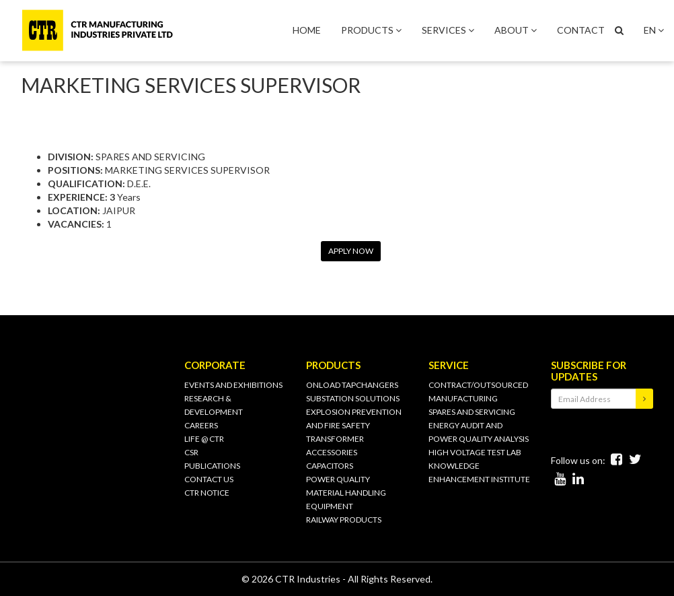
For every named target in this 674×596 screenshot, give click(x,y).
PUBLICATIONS (212, 466)
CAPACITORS (329, 466)
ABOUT (515, 30)
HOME (307, 30)
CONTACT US (208, 479)
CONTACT (581, 30)
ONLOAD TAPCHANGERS (352, 385)
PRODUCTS (371, 30)
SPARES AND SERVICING (471, 412)
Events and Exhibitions (233, 385)
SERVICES (448, 30)
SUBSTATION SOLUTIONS (353, 398)
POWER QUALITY (338, 479)
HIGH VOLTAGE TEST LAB (474, 452)
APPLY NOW (350, 251)
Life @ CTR (204, 439)
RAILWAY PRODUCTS (343, 520)
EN (654, 30)
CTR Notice (206, 493)
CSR (191, 452)
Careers (201, 425)
